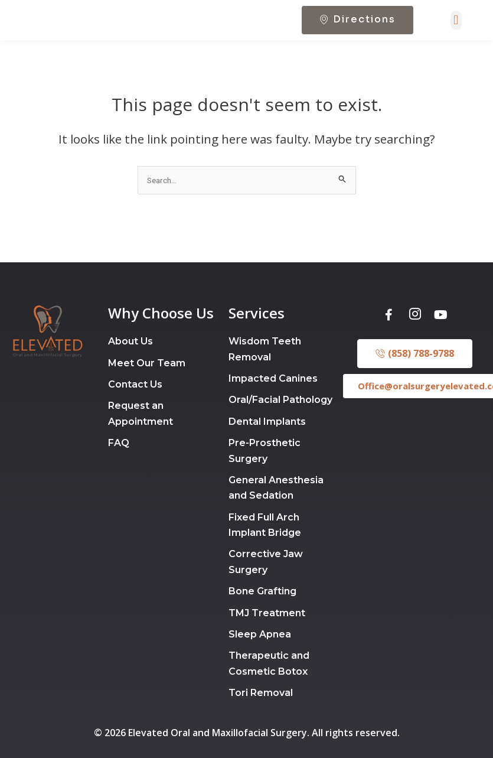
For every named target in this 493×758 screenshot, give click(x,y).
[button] (456, 38)
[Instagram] (415, 337)
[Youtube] (441, 337)
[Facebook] (389, 337)
